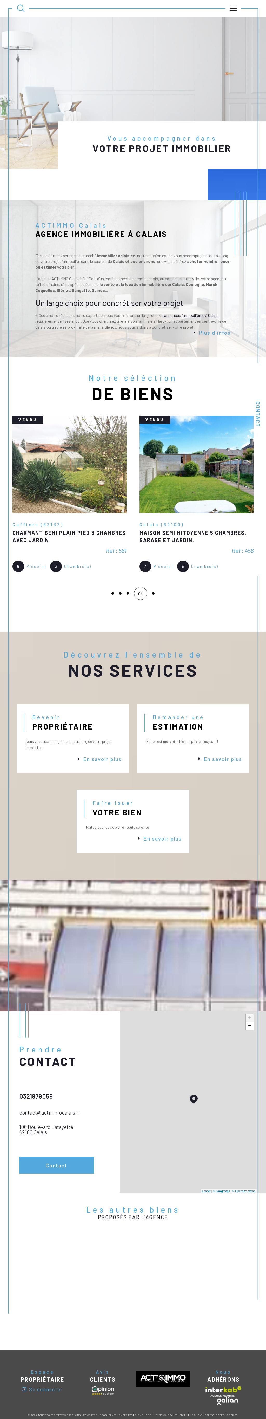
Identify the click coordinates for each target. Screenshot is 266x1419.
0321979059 (36, 1065)
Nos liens (196, 1383)
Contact (258, 414)
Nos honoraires (121, 1383)
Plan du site (143, 1383)
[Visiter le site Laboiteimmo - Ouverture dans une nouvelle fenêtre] (133, 1403)
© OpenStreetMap (243, 1159)
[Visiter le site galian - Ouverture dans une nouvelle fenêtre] (227, 1369)
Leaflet (206, 1159)
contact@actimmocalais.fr (49, 1081)
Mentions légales (165, 1383)
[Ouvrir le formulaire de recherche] (21, 8)
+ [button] (249, 987)
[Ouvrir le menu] (233, 8)
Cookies (232, 1384)
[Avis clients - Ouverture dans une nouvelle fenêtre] (103, 1359)
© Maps (221, 1159)
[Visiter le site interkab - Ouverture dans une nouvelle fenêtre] (223, 1360)
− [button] (249, 995)
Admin (183, 1383)
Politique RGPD (214, 1383)
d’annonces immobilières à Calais (190, 284)
